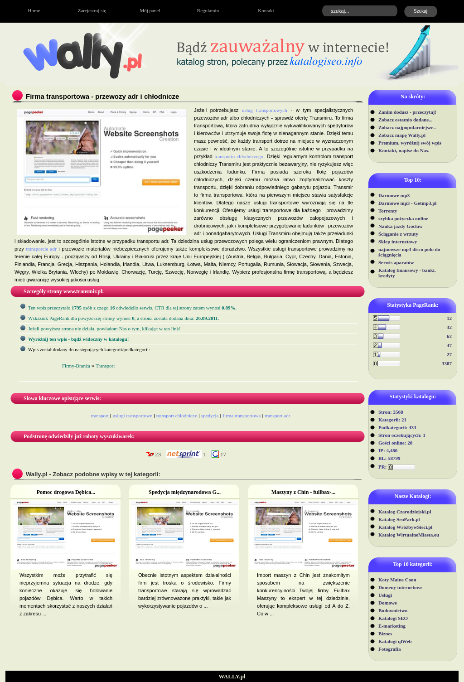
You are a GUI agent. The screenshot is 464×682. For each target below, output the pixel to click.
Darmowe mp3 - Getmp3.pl (407, 203)
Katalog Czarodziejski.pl (404, 511)
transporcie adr (41, 249)
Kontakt (266, 10)
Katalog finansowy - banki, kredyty (407, 272)
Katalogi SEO (393, 618)
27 (449, 354)
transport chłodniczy (176, 415)
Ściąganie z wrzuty (398, 234)
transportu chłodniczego (239, 156)
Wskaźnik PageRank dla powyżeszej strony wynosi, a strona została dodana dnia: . (123, 318)
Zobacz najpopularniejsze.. (407, 127)
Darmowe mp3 (394, 195)
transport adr (277, 415)
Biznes (385, 633)
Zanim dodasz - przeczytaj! (407, 112)
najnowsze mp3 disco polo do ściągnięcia (409, 252)
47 (449, 345)
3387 (447, 363)
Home (34, 10)
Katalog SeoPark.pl (399, 519)
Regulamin (208, 10)
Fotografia (389, 649)
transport (100, 415)
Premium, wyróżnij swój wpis (409, 142)
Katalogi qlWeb (395, 641)
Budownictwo (392, 610)
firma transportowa (241, 415)
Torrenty (387, 210)
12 (449, 318)
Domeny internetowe (400, 587)
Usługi (385, 595)
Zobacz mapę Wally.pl (401, 135)
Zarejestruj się (92, 10)
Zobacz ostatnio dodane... (405, 119)
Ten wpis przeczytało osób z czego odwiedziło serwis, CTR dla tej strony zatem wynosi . (132, 307)
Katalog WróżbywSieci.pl (405, 527)
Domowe (387, 602)
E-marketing (392, 626)
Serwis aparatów (396, 262)
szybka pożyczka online (403, 218)
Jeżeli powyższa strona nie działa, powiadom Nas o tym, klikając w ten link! (104, 328)
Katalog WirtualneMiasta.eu (408, 534)
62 (449, 336)
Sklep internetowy (397, 241)
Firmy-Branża (76, 365)
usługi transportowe (132, 415)
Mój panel (150, 10)
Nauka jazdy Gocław (400, 226)
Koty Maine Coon (397, 579)
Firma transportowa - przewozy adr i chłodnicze (102, 96)
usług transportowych (264, 110)
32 (449, 327)
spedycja (209, 415)
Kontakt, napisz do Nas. (403, 150)
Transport (105, 365)
